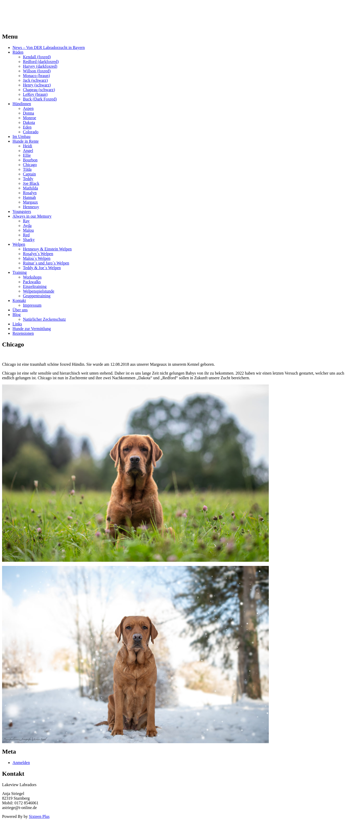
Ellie (27, 155)
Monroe (29, 118)
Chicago (30, 164)
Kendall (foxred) (37, 57)
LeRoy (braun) (35, 94)
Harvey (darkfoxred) (40, 66)
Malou (28, 230)
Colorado (31, 132)
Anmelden (21, 762)
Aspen (28, 108)
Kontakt (19, 300)
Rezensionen (23, 333)
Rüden (18, 52)
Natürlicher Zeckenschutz (44, 319)
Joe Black (31, 183)
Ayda (27, 225)
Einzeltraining (35, 286)
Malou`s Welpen (37, 258)
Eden (27, 127)
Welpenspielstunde (38, 291)
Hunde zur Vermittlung (32, 328)
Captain (29, 174)
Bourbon (30, 160)
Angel (28, 150)
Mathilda (30, 188)
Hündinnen (22, 104)
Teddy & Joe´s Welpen (42, 268)
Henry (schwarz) (37, 85)
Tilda (27, 169)
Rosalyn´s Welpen (38, 253)
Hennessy (31, 207)
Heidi (27, 146)
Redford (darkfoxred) (41, 61)
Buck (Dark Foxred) (40, 99)
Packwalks (32, 282)
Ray (26, 221)
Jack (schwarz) (35, 80)
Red (26, 235)
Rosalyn (29, 193)
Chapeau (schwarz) (39, 89)
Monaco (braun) (36, 75)
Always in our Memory (32, 216)
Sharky (29, 239)
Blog (17, 314)
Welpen (19, 244)
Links (17, 324)
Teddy (28, 178)
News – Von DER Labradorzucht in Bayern (49, 47)
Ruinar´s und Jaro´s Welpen (46, 263)
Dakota (29, 122)
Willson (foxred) (37, 71)
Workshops (32, 277)
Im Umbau (21, 136)
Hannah (29, 197)
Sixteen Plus (39, 816)
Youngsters (22, 211)
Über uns (20, 310)
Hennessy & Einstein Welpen (47, 249)
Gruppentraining (37, 296)
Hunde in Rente (26, 141)
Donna (28, 113)
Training (20, 272)
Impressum (32, 305)
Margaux (30, 202)
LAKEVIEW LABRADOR (50, 10)
